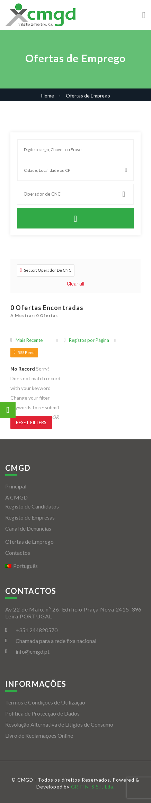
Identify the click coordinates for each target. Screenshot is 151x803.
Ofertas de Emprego (29, 541)
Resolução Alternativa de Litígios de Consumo (59, 724)
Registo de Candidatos (32, 506)
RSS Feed (24, 352)
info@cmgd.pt (33, 651)
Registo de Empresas (30, 517)
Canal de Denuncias (28, 528)
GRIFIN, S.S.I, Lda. (93, 787)
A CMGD (16, 497)
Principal (15, 486)
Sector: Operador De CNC (45, 270)
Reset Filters (31, 422)
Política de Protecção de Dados (42, 713)
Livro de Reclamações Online (39, 735)
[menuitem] (75, 565)
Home (47, 96)
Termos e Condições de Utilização (45, 702)
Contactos (17, 552)
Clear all (75, 284)
